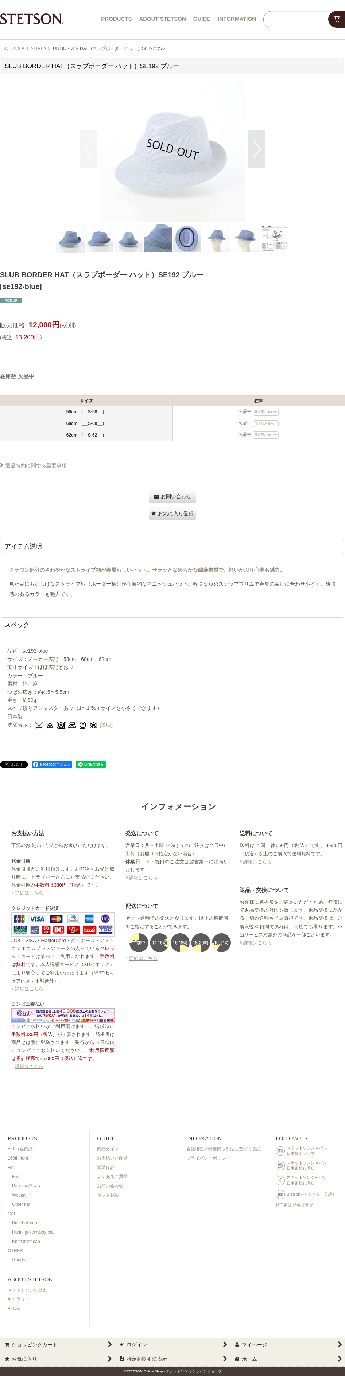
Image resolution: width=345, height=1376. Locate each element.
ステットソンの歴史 (27, 1290)
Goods (18, 1259)
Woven (19, 1195)
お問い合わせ (110, 1185)
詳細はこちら (29, 893)
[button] (88, 149)
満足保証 (106, 1167)
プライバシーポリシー (208, 1158)
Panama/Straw (26, 1185)
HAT (12, 1167)
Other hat (21, 1204)
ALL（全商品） (22, 1149)
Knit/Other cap (26, 1241)
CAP (12, 1213)
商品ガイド (108, 1149)
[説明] (106, 725)
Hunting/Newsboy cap (33, 1232)
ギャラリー (19, 1299)
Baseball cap (24, 1223)
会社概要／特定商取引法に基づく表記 (223, 1149)
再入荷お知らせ (265, 412)
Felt (15, 1176)
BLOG (14, 1308)
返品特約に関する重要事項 (33, 465)
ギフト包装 (108, 1195)
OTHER (15, 1250)
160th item (18, 1158)
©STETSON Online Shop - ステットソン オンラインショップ (172, 1371)
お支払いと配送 (112, 1158)
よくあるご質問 (112, 1176)
